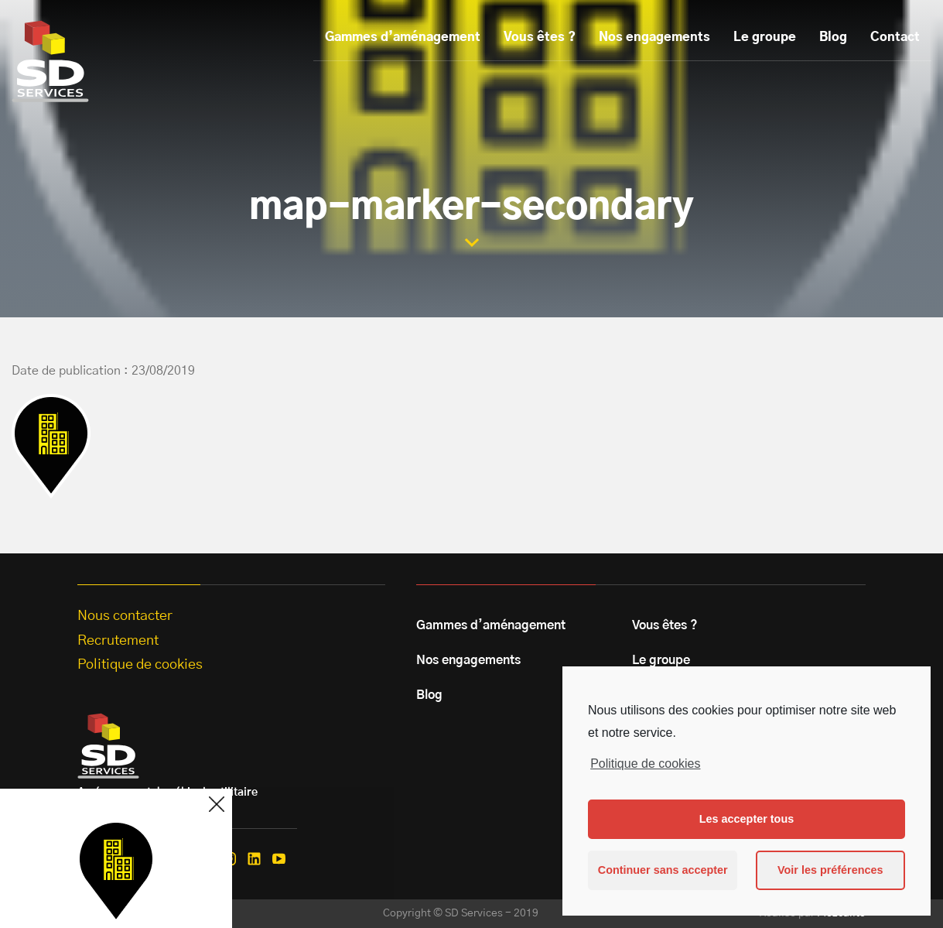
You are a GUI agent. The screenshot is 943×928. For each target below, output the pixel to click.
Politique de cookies (645, 763)
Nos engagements (654, 37)
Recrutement (118, 641)
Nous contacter (125, 616)
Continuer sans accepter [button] (663, 870)
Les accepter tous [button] (746, 819)
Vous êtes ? (540, 37)
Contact (895, 37)
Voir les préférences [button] (830, 870)
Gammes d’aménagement (402, 37)
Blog (833, 37)
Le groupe (764, 37)
